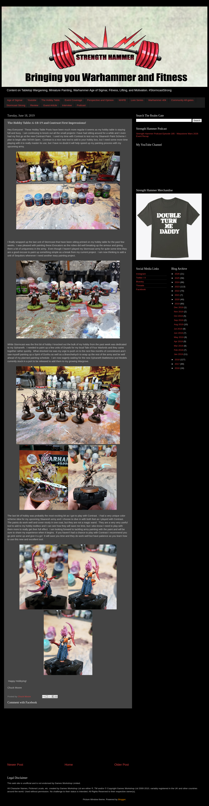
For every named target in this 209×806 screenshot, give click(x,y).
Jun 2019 (179, 333)
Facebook (141, 289)
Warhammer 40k (157, 100)
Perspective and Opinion (100, 100)
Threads (140, 285)
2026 (177, 274)
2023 (177, 286)
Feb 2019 (179, 350)
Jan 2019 (179, 354)
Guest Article (50, 105)
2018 (177, 359)
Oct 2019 (179, 316)
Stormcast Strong (15, 105)
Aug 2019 (179, 324)
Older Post (121, 764)
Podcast (81, 105)
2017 (177, 364)
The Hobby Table (50, 100)
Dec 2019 (179, 307)
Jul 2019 (178, 329)
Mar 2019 (179, 346)
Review (34, 105)
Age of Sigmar (15, 100)
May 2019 (179, 337)
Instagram (141, 274)
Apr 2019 (179, 341)
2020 (177, 299)
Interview (67, 105)
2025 (177, 278)
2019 (177, 303)
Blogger (122, 799)
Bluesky (140, 281)
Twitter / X (141, 278)
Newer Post (15, 764)
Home (69, 764)
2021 (177, 295)
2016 (177, 368)
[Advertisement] (68, 735)
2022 (177, 291)
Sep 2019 (179, 320)
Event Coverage (73, 100)
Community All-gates (182, 100)
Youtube (32, 100)
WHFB (122, 100)
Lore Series (137, 100)
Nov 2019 (179, 311)
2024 (177, 282)
